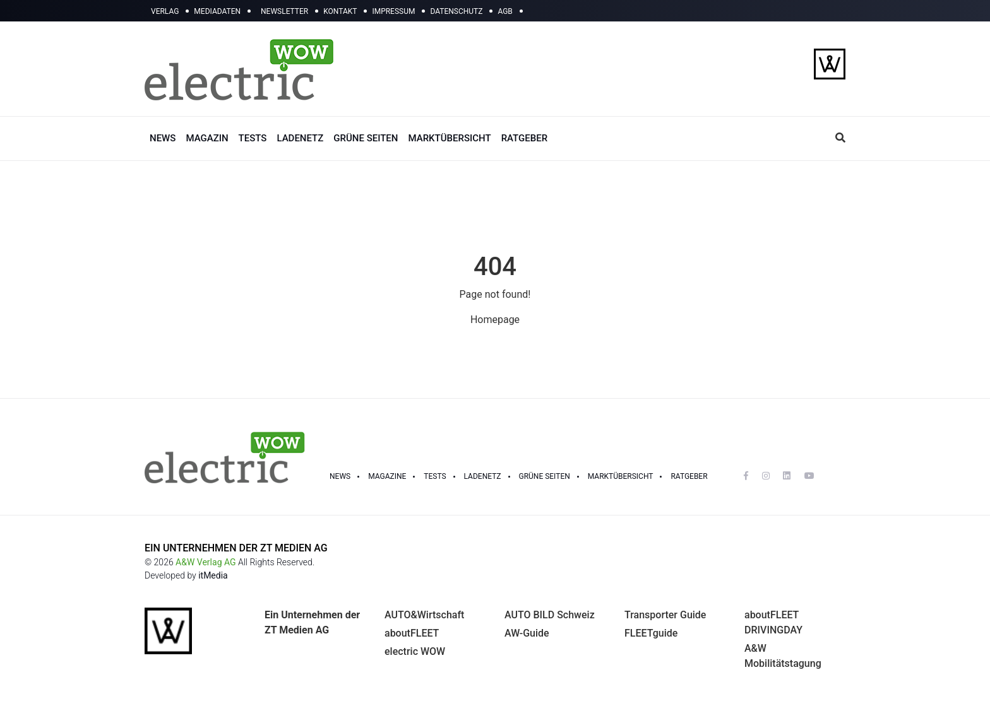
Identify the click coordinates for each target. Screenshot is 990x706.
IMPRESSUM (393, 11)
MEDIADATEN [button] (217, 11)
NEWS (163, 138)
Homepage (495, 320)
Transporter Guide (665, 615)
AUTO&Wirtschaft (424, 615)
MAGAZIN (207, 138)
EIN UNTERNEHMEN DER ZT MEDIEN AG (236, 548)
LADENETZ (300, 138)
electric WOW (415, 651)
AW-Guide (526, 633)
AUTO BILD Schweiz (549, 615)
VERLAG (165, 11)
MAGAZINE (387, 476)
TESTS (253, 138)
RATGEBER (524, 138)
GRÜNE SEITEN (365, 138)
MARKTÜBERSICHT (449, 138)
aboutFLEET (412, 633)
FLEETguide (650, 633)
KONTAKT (340, 11)
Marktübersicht (620, 476)
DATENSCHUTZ (456, 11)
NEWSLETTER (284, 11)
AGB (505, 11)
